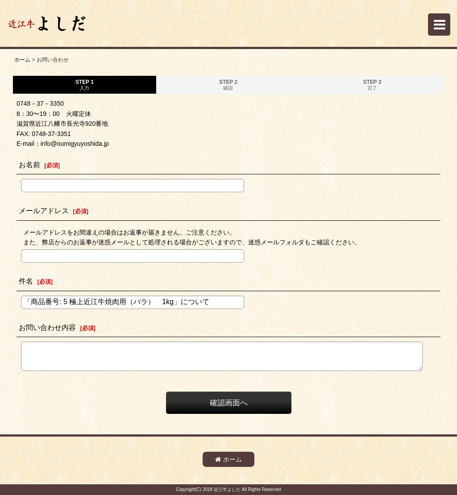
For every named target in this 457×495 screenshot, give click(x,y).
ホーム (228, 459)
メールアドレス (44, 210)
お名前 (29, 165)
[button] (439, 24)
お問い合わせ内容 (47, 327)
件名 (26, 281)
